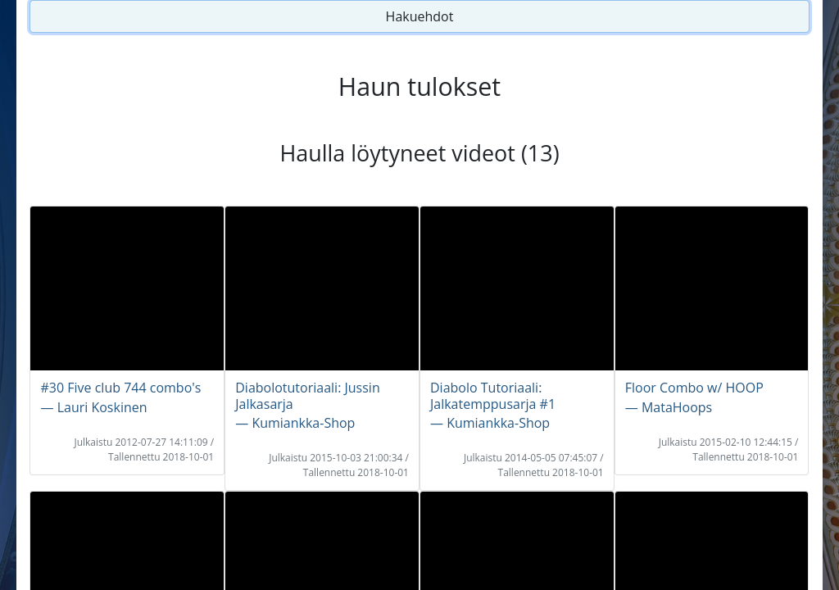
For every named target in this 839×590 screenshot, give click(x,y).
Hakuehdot (420, 16)
